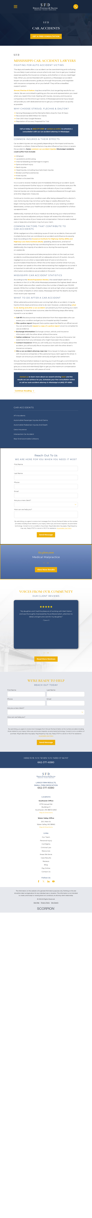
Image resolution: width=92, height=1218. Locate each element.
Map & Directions (46, 812)
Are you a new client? (22, 500)
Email (16, 491)
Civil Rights (46, 844)
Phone (16, 482)
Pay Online (46, 868)
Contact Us (46, 872)
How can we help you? (23, 509)
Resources (46, 851)
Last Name (18, 473)
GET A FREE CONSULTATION (46, 36)
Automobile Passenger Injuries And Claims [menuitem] (31, 420)
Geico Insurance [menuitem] (20, 429)
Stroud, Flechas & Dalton (24, 90)
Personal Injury (46, 840)
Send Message (46, 535)
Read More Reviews (46, 659)
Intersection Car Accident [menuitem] (24, 434)
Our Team (46, 837)
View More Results (46, 570)
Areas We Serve (46, 854)
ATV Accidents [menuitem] (19, 416)
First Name (18, 464)
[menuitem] (36, 903)
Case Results (46, 858)
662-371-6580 (46, 762)
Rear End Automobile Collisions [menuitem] (26, 439)
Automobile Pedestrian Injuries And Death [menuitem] (31, 425)
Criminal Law (46, 847)
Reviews (46, 861)
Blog (46, 865)
